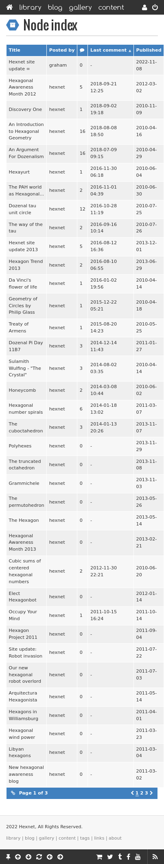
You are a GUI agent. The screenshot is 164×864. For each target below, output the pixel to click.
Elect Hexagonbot (23, 597)
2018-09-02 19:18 (103, 109)
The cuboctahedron (26, 427)
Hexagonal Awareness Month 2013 (22, 542)
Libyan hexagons (20, 753)
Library (31, 7)
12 (82, 209)
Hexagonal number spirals (26, 409)
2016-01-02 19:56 (103, 284)
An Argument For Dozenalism (26, 153)
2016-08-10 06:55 (103, 265)
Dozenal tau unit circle (22, 209)
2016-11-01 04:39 (103, 191)
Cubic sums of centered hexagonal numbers (25, 571)
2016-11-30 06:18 (103, 172)
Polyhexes (20, 446)
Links (99, 838)
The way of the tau (26, 228)
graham (58, 65)
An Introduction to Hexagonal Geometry (26, 131)
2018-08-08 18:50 (103, 131)
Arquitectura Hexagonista (23, 696)
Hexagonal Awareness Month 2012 (22, 87)
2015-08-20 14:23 (103, 327)
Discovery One (25, 109)
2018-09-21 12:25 (103, 87)
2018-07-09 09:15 (103, 153)
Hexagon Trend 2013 (26, 265)
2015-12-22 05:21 (103, 306)
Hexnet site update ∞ (22, 65)
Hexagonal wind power (22, 734)
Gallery (80, 7)
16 (82, 131)
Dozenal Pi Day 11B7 (26, 346)
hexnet (57, 87)
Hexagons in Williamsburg (24, 715)
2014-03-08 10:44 (103, 390)
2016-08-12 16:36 (103, 246)
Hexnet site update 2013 (23, 246)
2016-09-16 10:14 (103, 228)
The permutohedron (26, 502)
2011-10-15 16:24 (103, 615)
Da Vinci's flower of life (23, 284)
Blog (55, 7)
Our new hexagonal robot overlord (25, 674)
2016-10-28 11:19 (103, 209)
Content (111, 7)
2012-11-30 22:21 (103, 571)
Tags (85, 838)
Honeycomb (22, 390)
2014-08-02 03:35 (103, 368)
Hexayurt (19, 172)
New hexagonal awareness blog (26, 774)
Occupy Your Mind (23, 615)
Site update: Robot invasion (26, 653)
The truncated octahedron (25, 465)
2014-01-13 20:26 (103, 427)
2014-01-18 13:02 (103, 409)
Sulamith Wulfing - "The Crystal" (25, 368)
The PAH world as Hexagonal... (26, 191)
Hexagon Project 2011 (23, 634)
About (115, 838)
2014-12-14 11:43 (103, 346)
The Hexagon (24, 520)
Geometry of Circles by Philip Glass (23, 305)
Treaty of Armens (19, 327)
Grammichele (24, 483)
